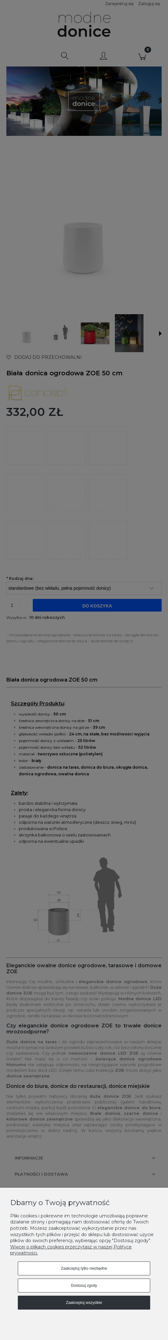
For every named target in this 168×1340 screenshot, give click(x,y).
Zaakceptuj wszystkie (84, 1302)
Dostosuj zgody (84, 1285)
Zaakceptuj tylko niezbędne (84, 1268)
